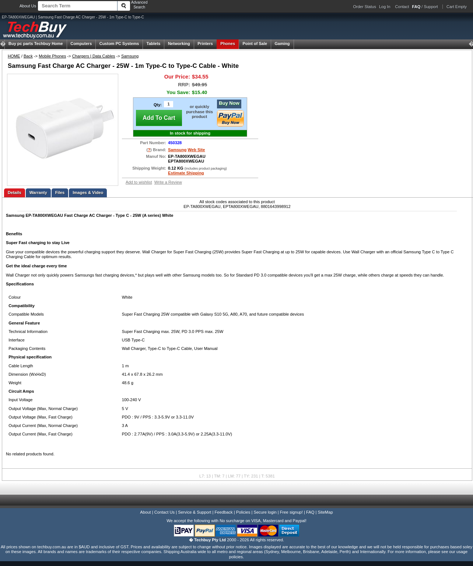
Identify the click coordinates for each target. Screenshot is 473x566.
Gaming (282, 43)
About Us (28, 6)
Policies (243, 512)
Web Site (196, 149)
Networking (179, 43)
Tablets (154, 43)
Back (28, 56)
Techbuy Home (35, 43)
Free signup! (291, 512)
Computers (81, 43)
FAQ (310, 512)
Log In (384, 6)
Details (14, 192)
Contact (402, 6)
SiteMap (325, 512)
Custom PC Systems (119, 43)
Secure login (264, 512)
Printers (205, 43)
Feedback (223, 512)
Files (60, 192)
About (145, 512)
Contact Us (164, 512)
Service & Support (194, 512)
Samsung (130, 56)
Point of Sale (254, 43)
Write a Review (168, 182)
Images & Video (88, 192)
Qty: (158, 105)
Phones (227, 43)
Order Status (364, 6)
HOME (14, 56)
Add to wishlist (139, 182)
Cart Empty (456, 6)
